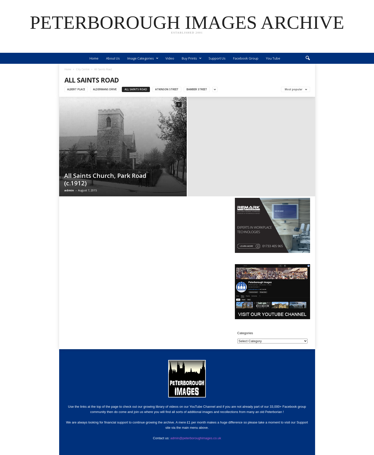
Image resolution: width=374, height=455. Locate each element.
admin (69, 190)
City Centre (82, 69)
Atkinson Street (166, 89)
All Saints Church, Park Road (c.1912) (105, 179)
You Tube (273, 58)
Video (169, 58)
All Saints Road (136, 89)
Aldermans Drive (105, 89)
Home (94, 58)
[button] (307, 58)
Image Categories (142, 58)
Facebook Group (245, 58)
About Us (113, 58)
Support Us (217, 58)
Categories (245, 333)
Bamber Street (196, 89)
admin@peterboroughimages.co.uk (195, 438)
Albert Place (76, 89)
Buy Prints (192, 58)
